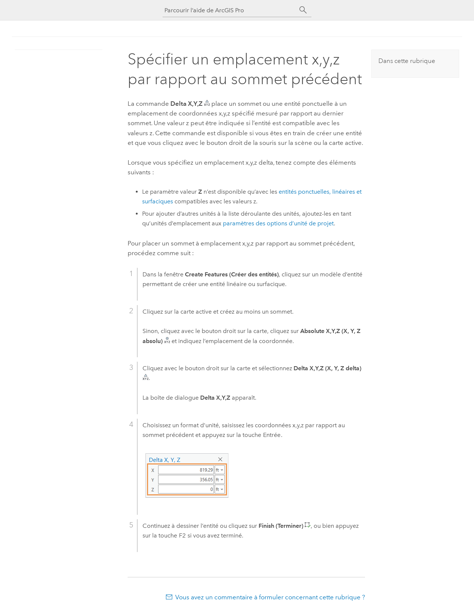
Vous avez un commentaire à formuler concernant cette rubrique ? (270, 597)
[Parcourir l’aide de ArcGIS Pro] (230, 10)
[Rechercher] (303, 10)
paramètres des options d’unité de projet (278, 223)
